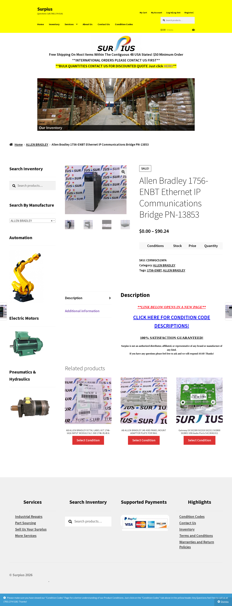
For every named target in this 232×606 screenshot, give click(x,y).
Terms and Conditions (196, 535)
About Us (87, 24)
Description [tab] (73, 298)
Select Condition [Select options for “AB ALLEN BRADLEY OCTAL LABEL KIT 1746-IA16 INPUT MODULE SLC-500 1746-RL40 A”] (88, 440)
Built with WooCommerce (28, 580)
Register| (189, 12)
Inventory (54, 24)
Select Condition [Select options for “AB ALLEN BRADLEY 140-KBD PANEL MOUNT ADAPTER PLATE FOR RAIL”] (143, 440)
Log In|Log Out (173, 12)
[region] (116, 104)
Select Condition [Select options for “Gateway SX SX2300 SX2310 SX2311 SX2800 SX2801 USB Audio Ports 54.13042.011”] (199, 440)
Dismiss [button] (225, 601)
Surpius (44, 9)
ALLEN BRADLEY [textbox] (32, 221)
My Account (156, 12)
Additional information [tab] (82, 311)
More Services (26, 535)
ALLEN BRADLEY (37, 144)
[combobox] (32, 221)
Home (40, 24)
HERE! (168, 66)
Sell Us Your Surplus (31, 529)
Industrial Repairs (28, 516)
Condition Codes (124, 24)
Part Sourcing (25, 523)
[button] (123, 171)
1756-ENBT (154, 270)
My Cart (143, 12)
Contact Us (104, 24)
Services (69, 24)
